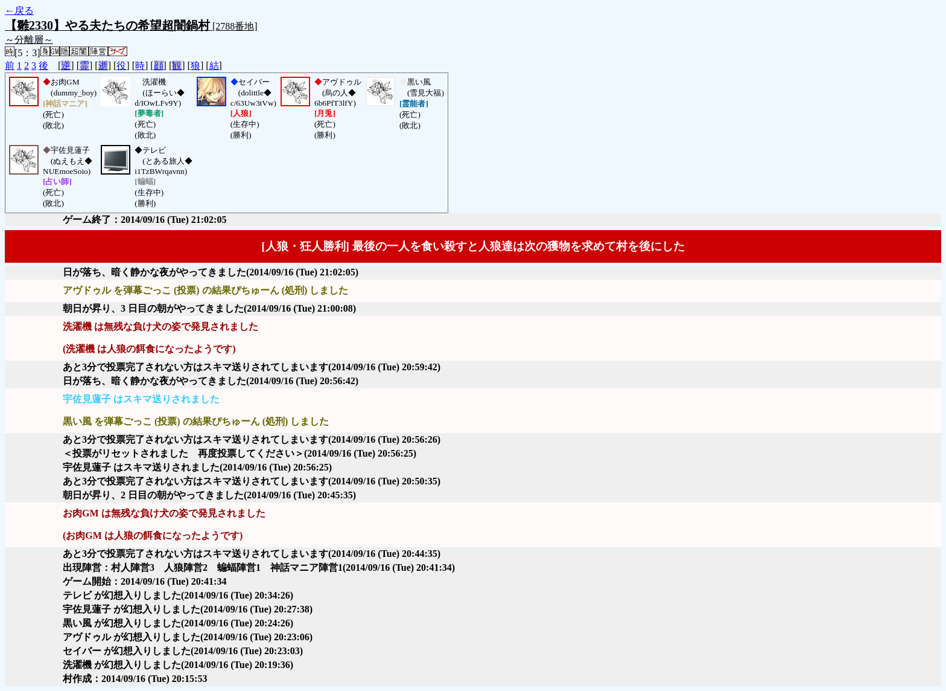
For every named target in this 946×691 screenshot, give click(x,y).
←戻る (19, 10)
